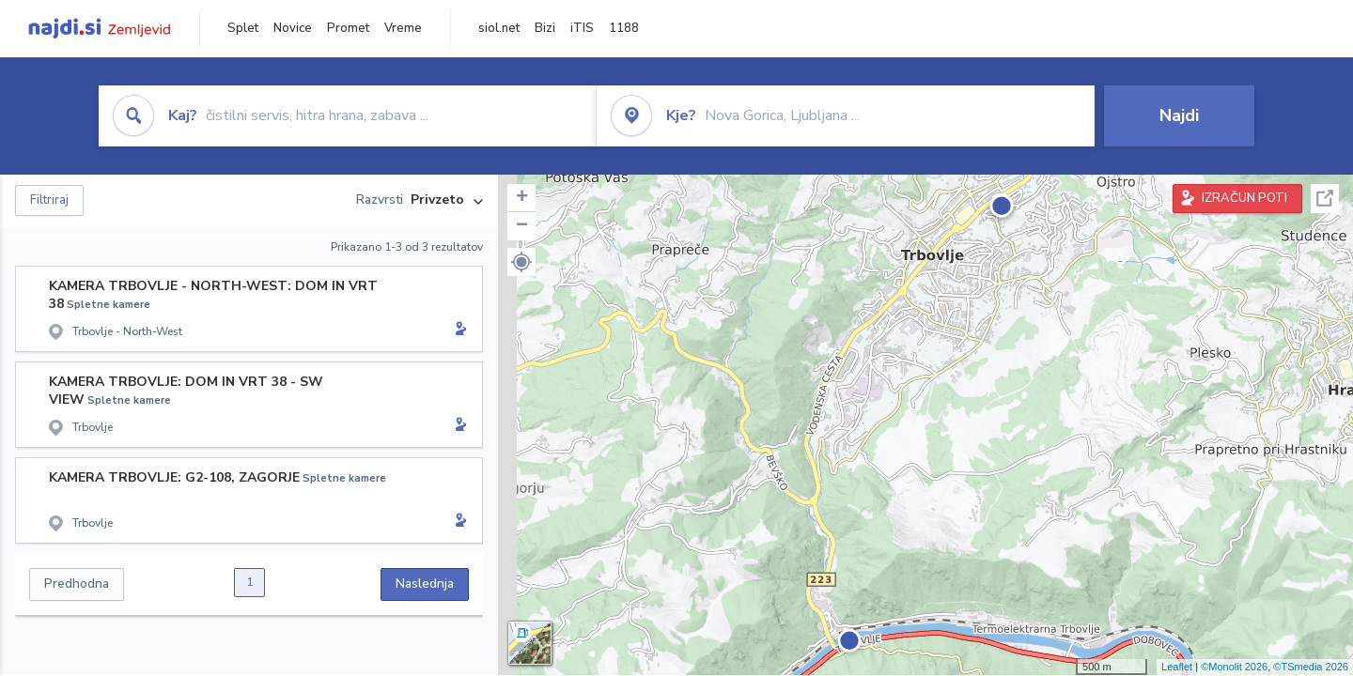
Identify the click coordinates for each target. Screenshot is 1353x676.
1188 (624, 28)
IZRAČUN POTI (1244, 198)
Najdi (1179, 115)
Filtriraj (49, 200)
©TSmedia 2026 (1310, 666)
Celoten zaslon (1325, 198)
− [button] (522, 226)
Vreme (403, 28)
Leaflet (1176, 666)
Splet (242, 28)
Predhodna (76, 583)
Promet (348, 28)
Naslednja (425, 583)
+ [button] (522, 198)
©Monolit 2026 (1234, 666)
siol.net (499, 28)
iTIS (582, 28)
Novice (292, 28)
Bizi (545, 28)
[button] (521, 262)
